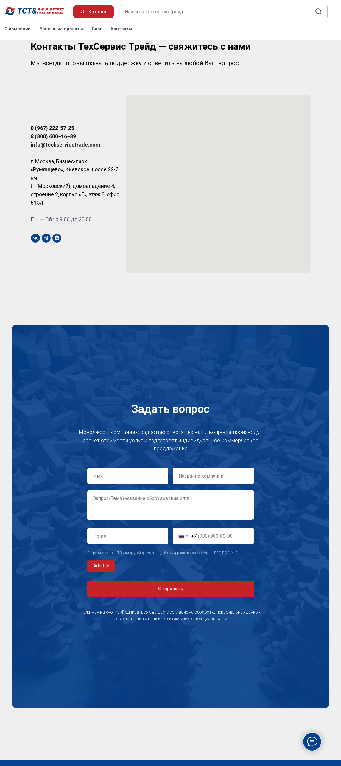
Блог (97, 28)
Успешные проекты (61, 28)
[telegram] (46, 238)
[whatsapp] (56, 238)
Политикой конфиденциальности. (194, 618)
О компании (17, 28)
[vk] (35, 238)
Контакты (121, 28)
